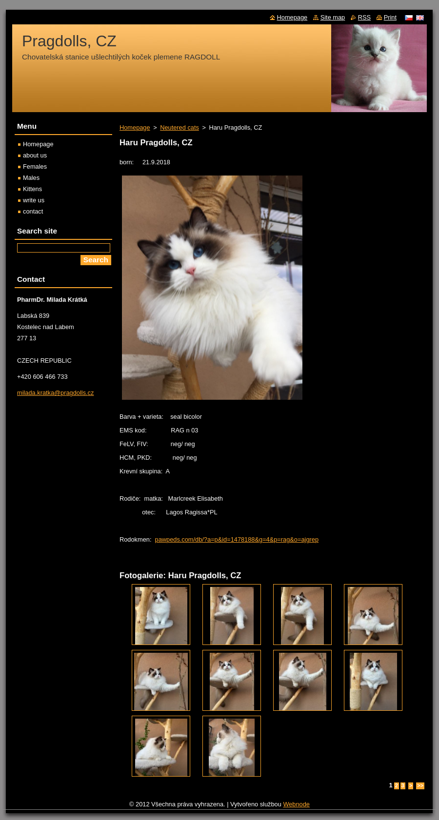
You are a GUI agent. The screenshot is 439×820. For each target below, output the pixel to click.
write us (33, 200)
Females (35, 166)
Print (390, 17)
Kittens (32, 189)
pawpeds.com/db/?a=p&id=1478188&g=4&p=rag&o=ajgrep (237, 539)
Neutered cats (179, 127)
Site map (332, 17)
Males (31, 177)
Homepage (135, 127)
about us (35, 155)
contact (33, 211)
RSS (364, 17)
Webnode (296, 804)
